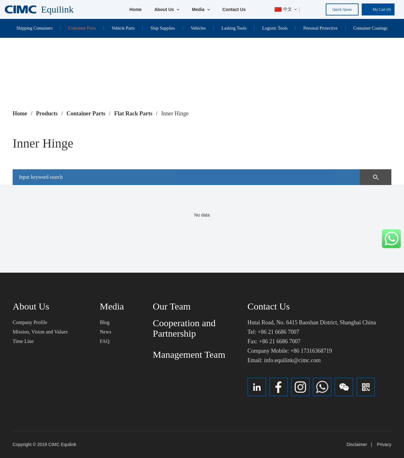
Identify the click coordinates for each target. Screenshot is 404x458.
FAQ (105, 341)
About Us (166, 9)
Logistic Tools (275, 28)
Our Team (172, 306)
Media (201, 9)
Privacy (384, 444)
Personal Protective (320, 28)
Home (135, 9)
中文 (283, 9)
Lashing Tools (234, 28)
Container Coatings (370, 28)
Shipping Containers (34, 28)
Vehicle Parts (122, 28)
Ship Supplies (163, 28)
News (105, 331)
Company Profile (30, 322)
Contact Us (234, 9)
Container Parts (82, 28)
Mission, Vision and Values (40, 331)
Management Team (189, 354)
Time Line (23, 341)
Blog (105, 322)
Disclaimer (357, 444)
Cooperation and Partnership (184, 328)
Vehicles (198, 28)
